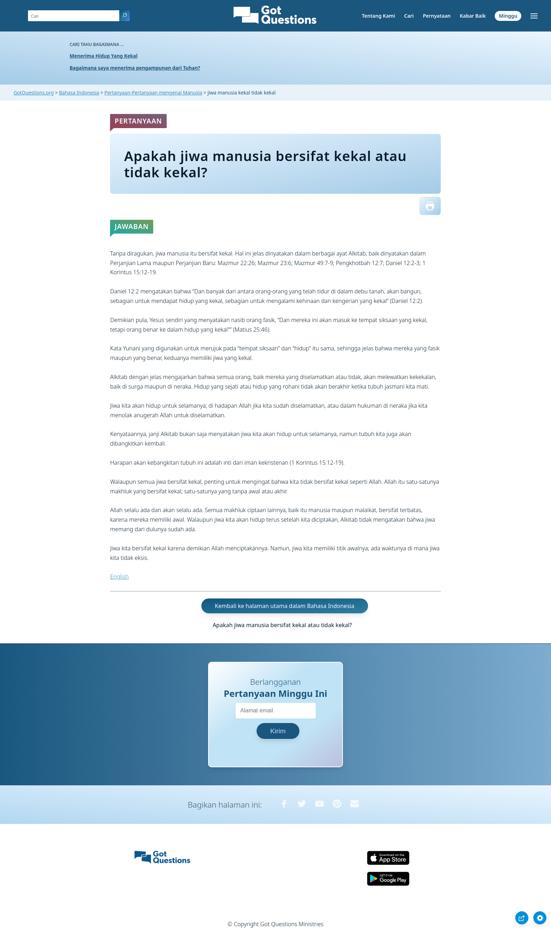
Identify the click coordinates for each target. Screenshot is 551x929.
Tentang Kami (378, 15)
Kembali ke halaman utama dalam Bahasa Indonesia (284, 606)
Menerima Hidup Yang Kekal (104, 55)
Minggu (508, 15)
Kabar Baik (473, 15)
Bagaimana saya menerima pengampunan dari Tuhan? (135, 67)
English (119, 576)
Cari (409, 15)
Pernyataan (437, 15)
